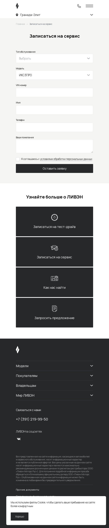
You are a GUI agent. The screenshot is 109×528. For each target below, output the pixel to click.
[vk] (19, 439)
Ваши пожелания (25, 137)
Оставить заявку (55, 168)
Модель (20, 68)
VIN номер (21, 85)
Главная (20, 24)
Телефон (20, 120)
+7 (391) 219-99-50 (32, 419)
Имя (18, 102)
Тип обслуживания (25, 51)
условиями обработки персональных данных (66, 159)
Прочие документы (27, 489)
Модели (22, 366)
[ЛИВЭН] (24, 6)
